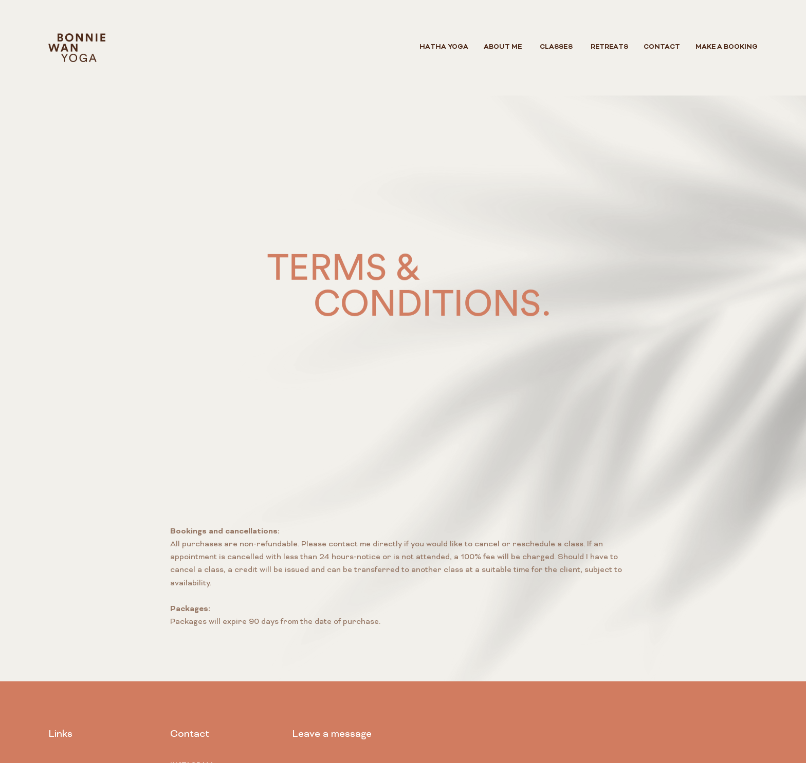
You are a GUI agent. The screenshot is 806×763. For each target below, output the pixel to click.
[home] (76, 47)
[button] (556, 47)
